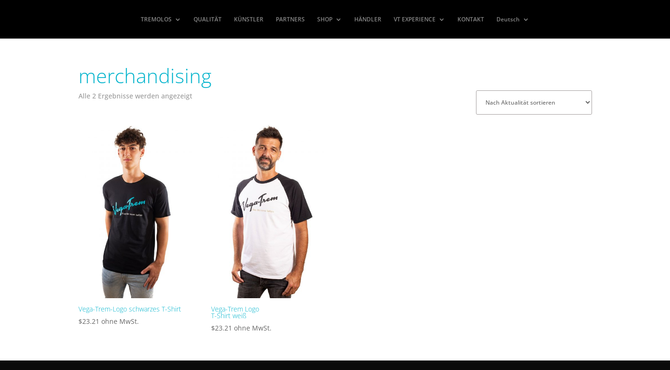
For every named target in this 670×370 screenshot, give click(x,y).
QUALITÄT (208, 19)
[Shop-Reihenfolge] (534, 102)
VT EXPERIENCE (415, 19)
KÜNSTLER (248, 19)
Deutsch (508, 19)
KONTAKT (470, 19)
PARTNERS (290, 19)
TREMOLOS (156, 19)
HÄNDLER (367, 19)
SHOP (324, 19)
